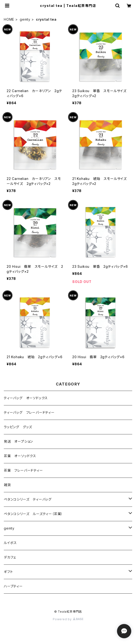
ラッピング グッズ (18, 427)
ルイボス (10, 543)
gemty (25, 19)
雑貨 (7, 485)
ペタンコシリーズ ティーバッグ (28, 499)
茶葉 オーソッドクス (20, 456)
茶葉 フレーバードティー (23, 470)
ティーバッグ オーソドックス (26, 398)
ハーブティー (13, 586)
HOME (9, 19)
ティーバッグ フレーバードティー (29, 412)
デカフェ (10, 557)
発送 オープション (18, 441)
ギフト (8, 572)
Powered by (68, 619)
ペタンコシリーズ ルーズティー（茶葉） (33, 514)
